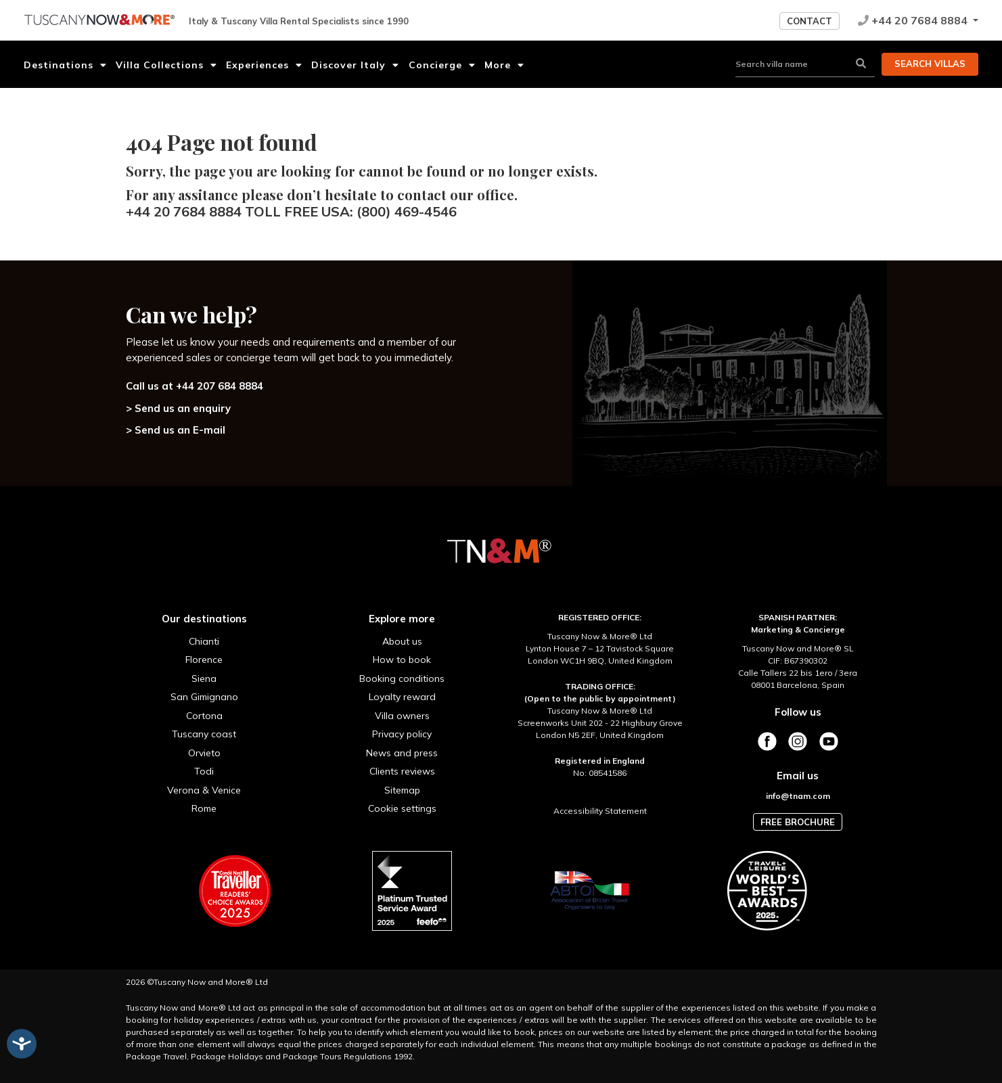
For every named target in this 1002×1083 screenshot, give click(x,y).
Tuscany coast (204, 734)
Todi (204, 771)
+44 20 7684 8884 (914, 20)
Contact (809, 21)
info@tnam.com (798, 796)
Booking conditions (402, 678)
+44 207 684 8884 (219, 385)
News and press (402, 753)
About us (402, 641)
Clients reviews (402, 771)
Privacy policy (402, 734)
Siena (204, 678)
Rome (204, 808)
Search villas (929, 63)
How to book (402, 659)
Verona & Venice (204, 790)
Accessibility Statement (600, 811)
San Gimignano (204, 697)
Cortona (204, 716)
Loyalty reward (402, 697)
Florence (204, 659)
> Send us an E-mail (175, 429)
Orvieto (204, 753)
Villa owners (402, 716)
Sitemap (402, 790)
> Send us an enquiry (178, 408)
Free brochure (797, 821)
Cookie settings (402, 808)
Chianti (204, 641)
